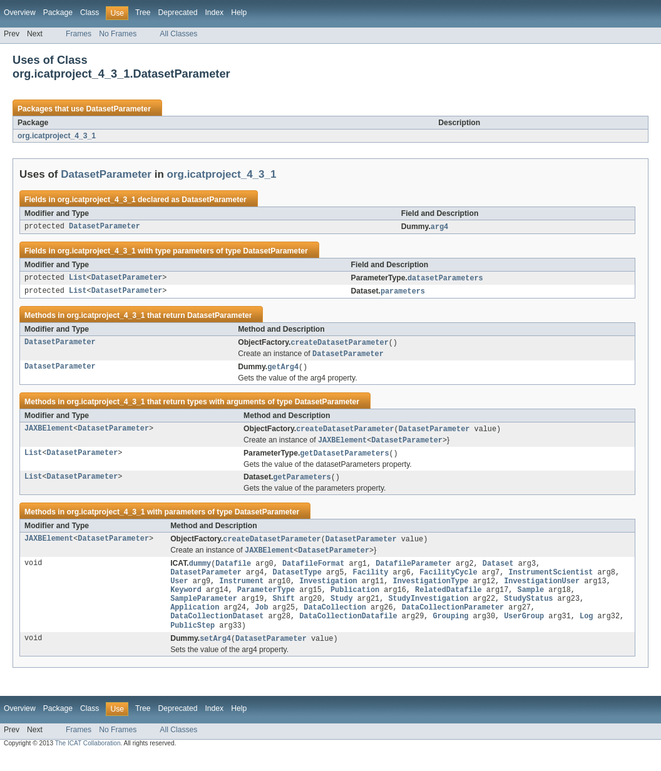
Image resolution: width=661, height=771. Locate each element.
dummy (200, 571)
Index (214, 12)
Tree (143, 12)
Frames (78, 33)
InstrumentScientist (550, 581)
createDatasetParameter (339, 345)
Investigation (328, 591)
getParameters (301, 483)
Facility (370, 581)
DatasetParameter (118, 109)
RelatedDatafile (448, 601)
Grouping (450, 631)
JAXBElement (48, 433)
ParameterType (266, 601)
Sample (530, 601)
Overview (20, 12)
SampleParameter (203, 611)
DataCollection (335, 621)
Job (261, 621)
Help (239, 12)
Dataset (498, 571)
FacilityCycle (448, 581)
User (179, 591)
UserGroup (524, 631)
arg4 (439, 227)
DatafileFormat (313, 571)
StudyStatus (528, 611)
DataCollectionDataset (217, 631)
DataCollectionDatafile (348, 631)
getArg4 (283, 370)
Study (341, 611)
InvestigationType (430, 591)
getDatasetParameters (344, 459)
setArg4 (215, 655)
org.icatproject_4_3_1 (57, 135)
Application (194, 621)
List (77, 279)
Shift (284, 611)
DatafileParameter (413, 571)
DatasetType (297, 581)
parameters (403, 293)
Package (58, 12)
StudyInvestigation (428, 611)
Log (586, 631)
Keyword (186, 601)
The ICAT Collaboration (88, 760)
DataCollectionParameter (453, 621)
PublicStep (192, 641)
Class (89, 12)
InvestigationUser (542, 591)
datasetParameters (445, 279)
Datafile (233, 571)
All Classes (178, 33)
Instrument (241, 591)
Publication (354, 601)
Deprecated (178, 12)
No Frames (117, 33)
